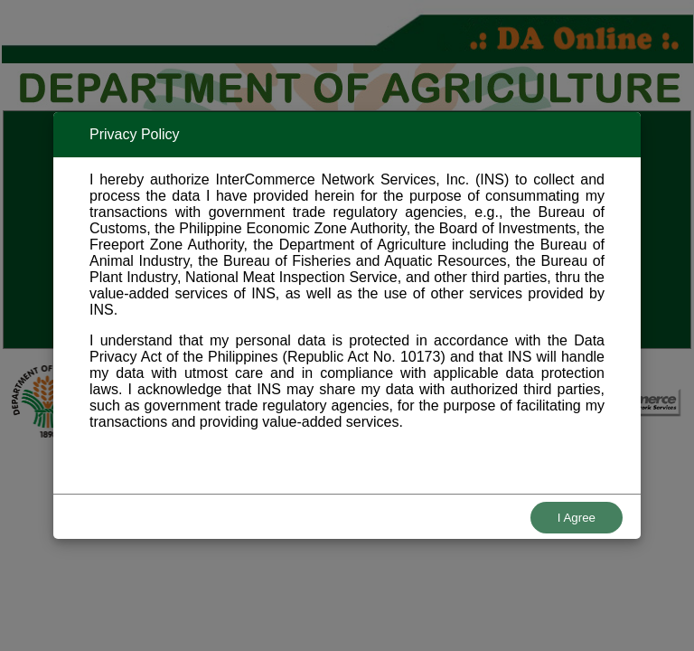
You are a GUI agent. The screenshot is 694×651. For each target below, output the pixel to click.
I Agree (577, 517)
